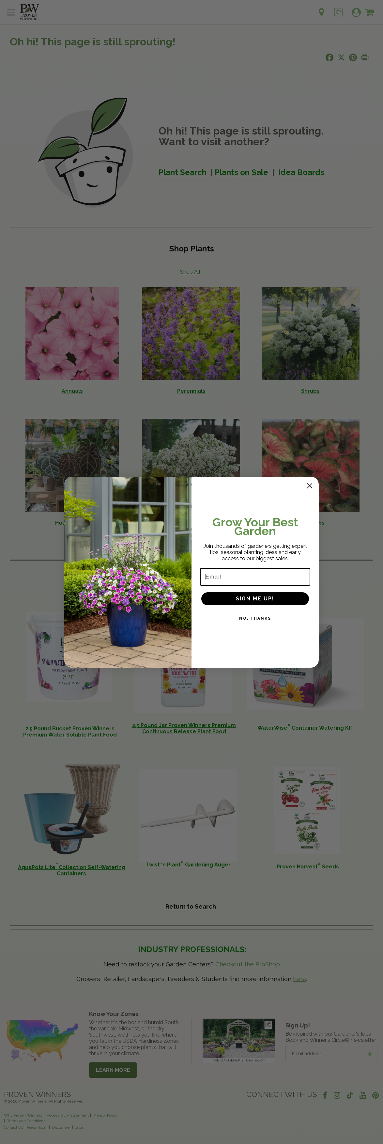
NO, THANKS (255, 618)
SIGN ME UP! (255, 599)
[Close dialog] (309, 486)
